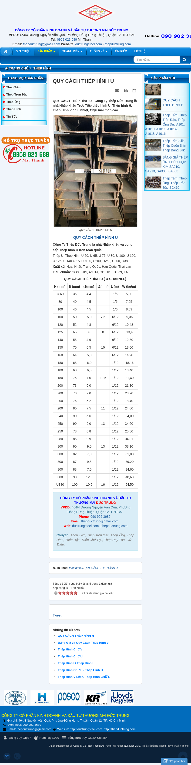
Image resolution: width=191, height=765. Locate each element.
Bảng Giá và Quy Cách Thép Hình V (83, 642)
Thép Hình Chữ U (70, 656)
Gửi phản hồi (174, 761)
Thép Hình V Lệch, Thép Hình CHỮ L (84, 677)
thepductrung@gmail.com (41, 44)
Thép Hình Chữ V (70, 649)
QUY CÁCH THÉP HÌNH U (95, 238)
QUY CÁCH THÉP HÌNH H (76, 635)
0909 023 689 (67, 39)
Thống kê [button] (98, 53)
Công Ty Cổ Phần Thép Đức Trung (92, 746)
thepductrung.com (118, 44)
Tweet (57, 615)
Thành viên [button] (72, 53)
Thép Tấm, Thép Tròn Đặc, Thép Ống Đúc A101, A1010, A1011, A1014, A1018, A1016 (166, 128)
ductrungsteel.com (88, 44)
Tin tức (11, 116)
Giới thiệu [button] (23, 51)
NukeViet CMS (132, 746)
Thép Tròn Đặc (16, 94)
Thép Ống (13, 102)
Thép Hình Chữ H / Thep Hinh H (80, 670)
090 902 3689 (100, 516)
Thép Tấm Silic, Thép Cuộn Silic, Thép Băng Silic (175, 148)
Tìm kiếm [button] (121, 51)
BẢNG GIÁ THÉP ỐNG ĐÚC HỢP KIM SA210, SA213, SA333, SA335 (166, 167)
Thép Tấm (13, 87)
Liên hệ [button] (139, 51)
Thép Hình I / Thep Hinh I (75, 663)
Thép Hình (13, 109)
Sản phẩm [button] (46, 53)
